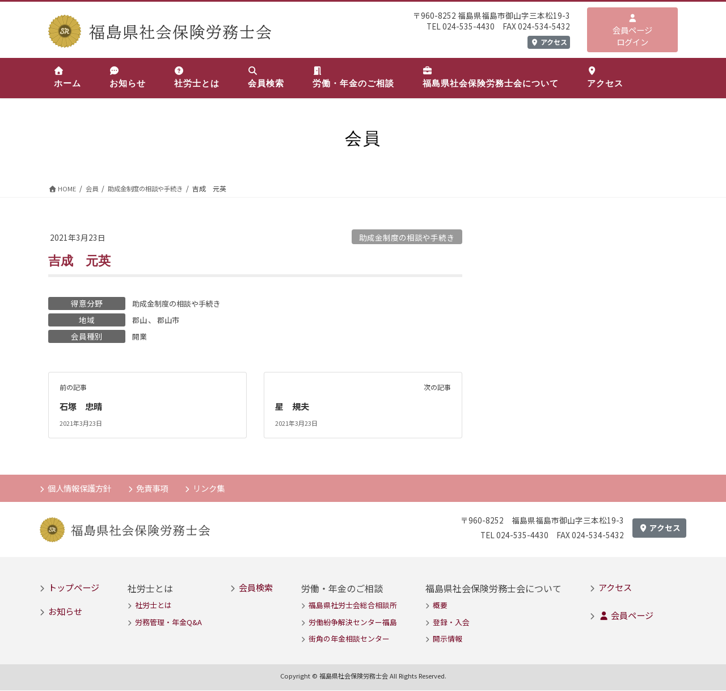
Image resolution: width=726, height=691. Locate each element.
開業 (140, 336)
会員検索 (256, 587)
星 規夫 (293, 406)
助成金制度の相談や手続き (406, 237)
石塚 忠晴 (82, 406)
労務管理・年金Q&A (168, 622)
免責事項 (159, 487)
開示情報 (447, 639)
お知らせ (65, 612)
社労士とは (153, 606)
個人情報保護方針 (82, 487)
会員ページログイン (632, 31)
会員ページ (625, 616)
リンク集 (218, 487)
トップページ (73, 587)
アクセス (548, 42)
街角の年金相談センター (349, 639)
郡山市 (170, 319)
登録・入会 (451, 622)
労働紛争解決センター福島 (353, 622)
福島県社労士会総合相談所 (353, 606)
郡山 (140, 319)
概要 (440, 606)
